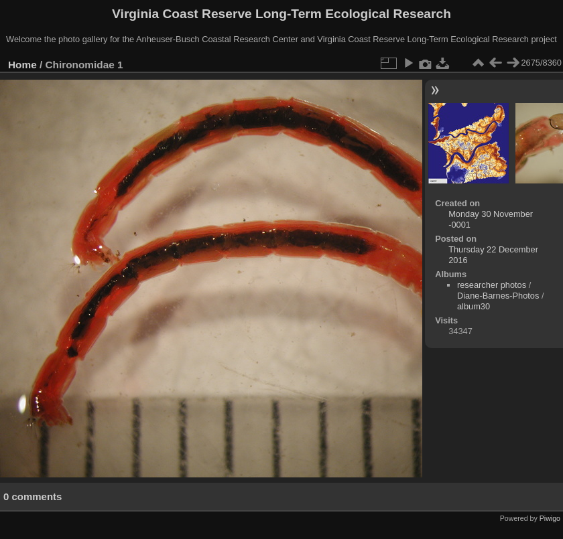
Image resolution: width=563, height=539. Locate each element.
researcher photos (491, 285)
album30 (473, 306)
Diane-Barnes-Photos (498, 296)
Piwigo (550, 518)
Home (22, 64)
